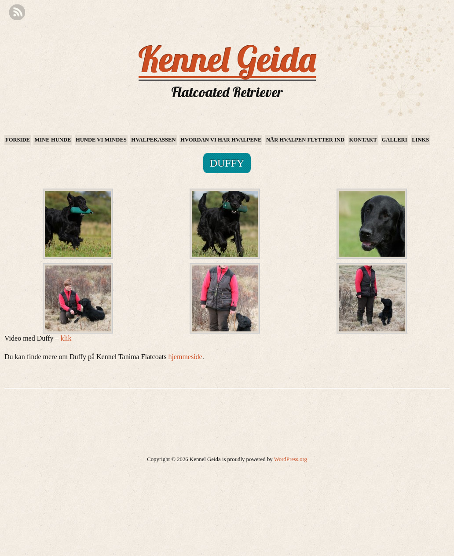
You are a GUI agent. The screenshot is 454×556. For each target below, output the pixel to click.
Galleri (394, 140)
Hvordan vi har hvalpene (220, 140)
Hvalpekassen (153, 140)
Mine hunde (52, 140)
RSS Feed (17, 12)
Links (420, 140)
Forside (17, 140)
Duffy (227, 163)
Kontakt (363, 140)
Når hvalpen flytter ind (305, 140)
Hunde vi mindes (101, 140)
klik (66, 338)
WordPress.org (290, 459)
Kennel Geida (227, 59)
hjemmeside (185, 356)
